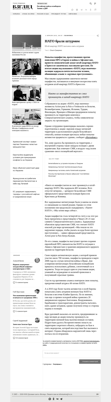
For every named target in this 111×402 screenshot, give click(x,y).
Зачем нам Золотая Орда (22, 324)
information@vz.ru (65, 394)
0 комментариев (22, 282)
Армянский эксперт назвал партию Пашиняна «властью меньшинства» (25, 144)
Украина (16, 14)
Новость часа (43, 3)
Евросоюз (73, 14)
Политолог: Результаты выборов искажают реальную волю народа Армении (24, 78)
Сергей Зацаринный (20, 321)
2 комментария (21, 311)
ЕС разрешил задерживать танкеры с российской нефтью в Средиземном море (26, 194)
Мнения (16, 255)
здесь (45, 345)
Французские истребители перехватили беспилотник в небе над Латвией (25, 181)
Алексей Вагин (18, 261)
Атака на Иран (28, 14)
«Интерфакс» (91, 137)
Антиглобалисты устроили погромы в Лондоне (65, 163)
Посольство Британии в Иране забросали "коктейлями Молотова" (68, 175)
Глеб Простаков (18, 292)
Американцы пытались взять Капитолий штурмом (67, 170)
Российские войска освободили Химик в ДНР (49, 7)
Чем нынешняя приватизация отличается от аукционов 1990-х (25, 297)
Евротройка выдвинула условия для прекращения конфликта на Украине (24, 157)
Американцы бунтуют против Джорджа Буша (65, 167)
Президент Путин (58, 14)
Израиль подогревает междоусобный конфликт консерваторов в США (22, 267)
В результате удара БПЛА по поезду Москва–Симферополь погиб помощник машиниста (25, 128)
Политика (68, 35)
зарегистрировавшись (91, 341)
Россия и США (43, 14)
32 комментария (22, 338)
